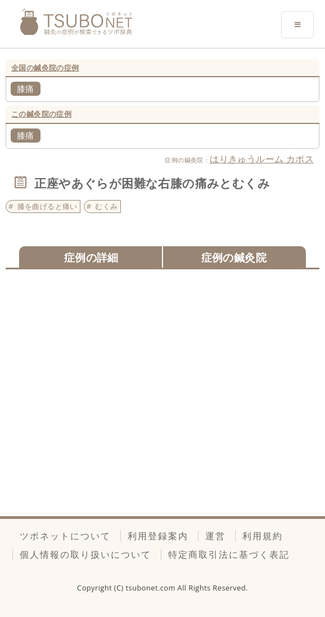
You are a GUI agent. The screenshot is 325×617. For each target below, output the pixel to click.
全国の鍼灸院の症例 (45, 68)
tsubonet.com (152, 588)
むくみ (106, 206)
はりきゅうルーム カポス (262, 159)
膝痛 (25, 88)
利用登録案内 (158, 536)
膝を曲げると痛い (47, 206)
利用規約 (262, 536)
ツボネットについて (65, 536)
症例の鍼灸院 (234, 257)
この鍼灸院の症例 (41, 114)
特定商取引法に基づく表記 (229, 554)
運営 (215, 536)
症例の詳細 (91, 257)
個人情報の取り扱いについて (85, 554)
